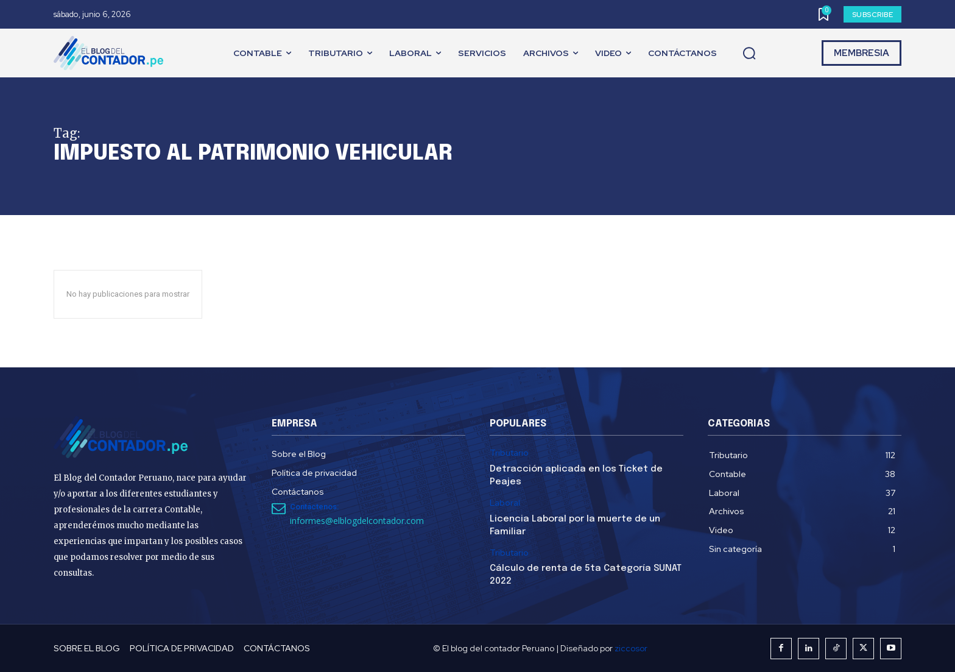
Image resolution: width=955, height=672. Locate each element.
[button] (749, 53)
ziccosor (631, 648)
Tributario (509, 453)
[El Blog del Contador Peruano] (111, 53)
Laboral (505, 503)
